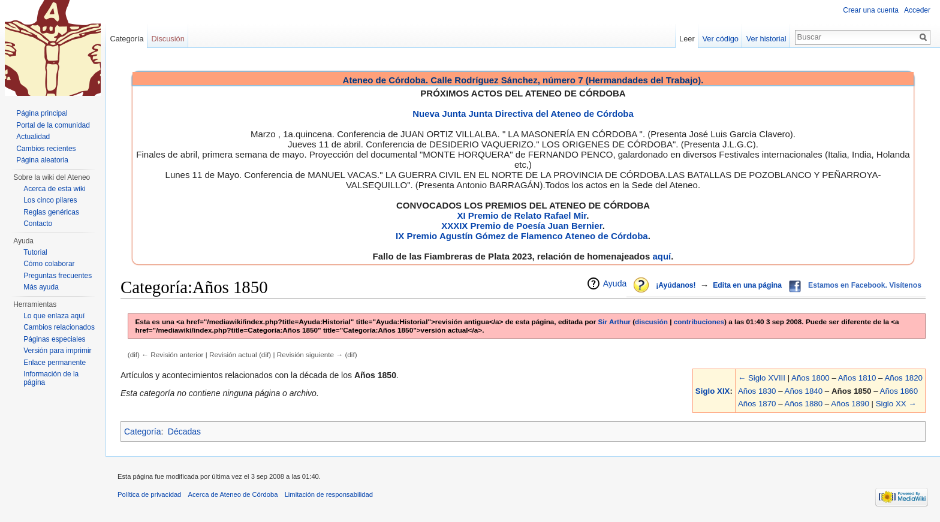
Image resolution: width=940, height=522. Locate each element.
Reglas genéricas (51, 212)
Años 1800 (810, 377)
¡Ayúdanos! (675, 285)
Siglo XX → (896, 403)
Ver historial (766, 38)
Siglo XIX (712, 391)
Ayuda (614, 283)
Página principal (41, 113)
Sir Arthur (614, 321)
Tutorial (35, 252)
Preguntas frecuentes (57, 275)
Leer (687, 38)
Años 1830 (757, 391)
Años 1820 (903, 377)
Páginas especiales (54, 339)
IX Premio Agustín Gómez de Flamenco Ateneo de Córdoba (522, 236)
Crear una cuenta (871, 10)
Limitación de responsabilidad (329, 494)
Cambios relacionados (59, 327)
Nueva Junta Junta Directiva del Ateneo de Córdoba (523, 113)
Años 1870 (757, 403)
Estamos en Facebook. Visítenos (864, 285)
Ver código (721, 38)
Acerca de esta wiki (54, 189)
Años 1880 (804, 403)
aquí (661, 256)
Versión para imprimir (57, 350)
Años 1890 (850, 403)
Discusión (167, 38)
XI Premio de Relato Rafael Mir (521, 215)
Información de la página (51, 378)
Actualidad (33, 136)
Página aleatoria (42, 160)
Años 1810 (857, 377)
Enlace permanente (54, 362)
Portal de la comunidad (53, 125)
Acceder (917, 10)
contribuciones (699, 321)
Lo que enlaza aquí (54, 316)
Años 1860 (899, 391)
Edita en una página (747, 285)
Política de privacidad (149, 494)
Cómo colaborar (48, 264)
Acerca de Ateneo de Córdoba (233, 494)
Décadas (184, 431)
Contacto (37, 223)
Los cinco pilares (50, 200)
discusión (651, 321)
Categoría (142, 431)
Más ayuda (41, 287)
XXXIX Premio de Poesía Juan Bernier (521, 226)
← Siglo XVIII (761, 377)
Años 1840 (804, 391)
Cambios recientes (46, 148)
